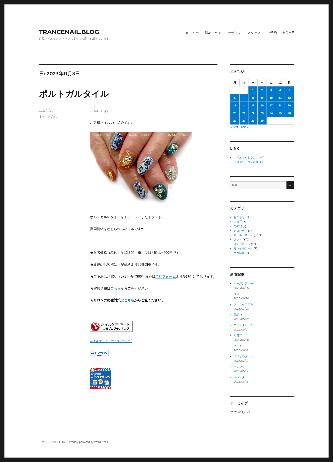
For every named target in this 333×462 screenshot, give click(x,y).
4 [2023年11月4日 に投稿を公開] (280, 90)
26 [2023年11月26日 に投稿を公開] (289, 113)
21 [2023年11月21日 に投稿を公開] (243, 113)
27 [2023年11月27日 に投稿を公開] (234, 120)
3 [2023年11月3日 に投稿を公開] (271, 90)
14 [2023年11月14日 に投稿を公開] (243, 105)
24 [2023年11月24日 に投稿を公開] (271, 113)
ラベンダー (240, 377)
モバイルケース (243, 248)
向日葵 (238, 335)
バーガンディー (243, 283)
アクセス (254, 33)
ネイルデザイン (48, 116)
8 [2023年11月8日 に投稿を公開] (253, 97)
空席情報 (239, 252)
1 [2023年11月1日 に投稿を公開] (253, 90)
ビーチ (238, 346)
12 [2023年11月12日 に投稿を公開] (289, 97)
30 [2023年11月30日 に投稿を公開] (262, 120)
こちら (115, 288)
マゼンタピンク (243, 325)
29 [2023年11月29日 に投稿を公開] (252, 120)
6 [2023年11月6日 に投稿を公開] (235, 97)
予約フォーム (165, 276)
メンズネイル (242, 244)
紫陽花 (238, 314)
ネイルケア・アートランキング (111, 340)
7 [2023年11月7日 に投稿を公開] (244, 97)
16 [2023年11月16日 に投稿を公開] (262, 105)
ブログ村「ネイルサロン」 (250, 162)
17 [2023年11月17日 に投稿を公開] (271, 105)
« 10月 (234, 127)
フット (238, 239)
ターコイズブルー (245, 304)
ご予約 (272, 33)
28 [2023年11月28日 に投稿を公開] (243, 120)
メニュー (192, 33)
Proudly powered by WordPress (88, 442)
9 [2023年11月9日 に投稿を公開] (262, 97)
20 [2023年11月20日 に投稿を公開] (234, 113)
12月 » (245, 127)
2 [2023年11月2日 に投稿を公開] (262, 90)
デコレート (240, 230)
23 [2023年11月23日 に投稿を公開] (262, 113)
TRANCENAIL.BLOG (69, 31)
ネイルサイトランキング (249, 157)
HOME (288, 33)
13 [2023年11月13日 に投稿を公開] (234, 105)
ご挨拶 (238, 221)
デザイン (234, 33)
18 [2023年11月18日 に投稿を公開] (280, 105)
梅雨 (236, 293)
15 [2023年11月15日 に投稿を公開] (252, 105)
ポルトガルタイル (74, 94)
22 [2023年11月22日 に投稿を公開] (252, 113)
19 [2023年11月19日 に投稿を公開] (289, 105)
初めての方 (213, 33)
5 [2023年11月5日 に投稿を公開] (289, 90)
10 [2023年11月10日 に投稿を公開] (271, 97)
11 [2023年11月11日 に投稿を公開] (280, 97)
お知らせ (239, 217)
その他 (238, 226)
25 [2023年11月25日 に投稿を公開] (280, 113)
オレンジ (239, 366)
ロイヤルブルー (243, 356)
